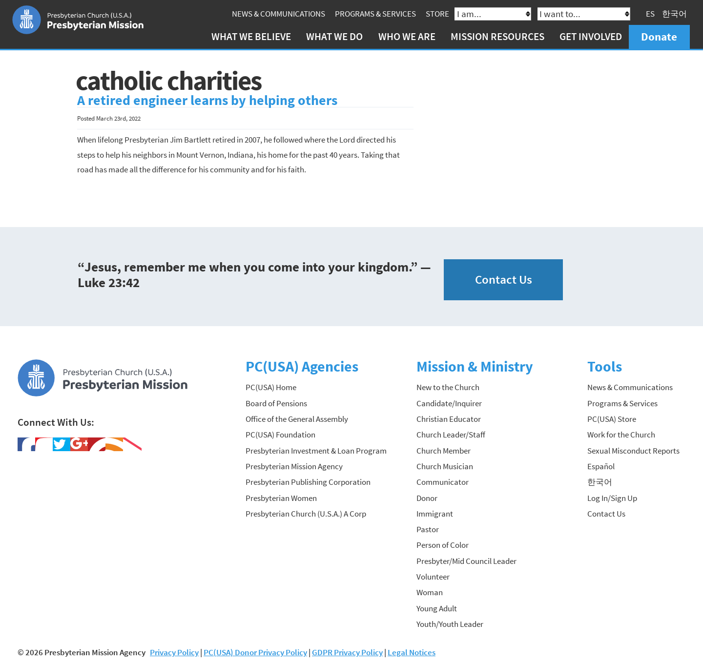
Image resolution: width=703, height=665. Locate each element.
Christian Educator (448, 419)
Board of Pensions (276, 403)
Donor (426, 498)
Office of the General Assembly (297, 419)
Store (437, 13)
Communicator (442, 482)
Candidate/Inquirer (449, 403)
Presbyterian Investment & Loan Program (316, 450)
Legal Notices (411, 652)
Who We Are (406, 36)
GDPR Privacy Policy (347, 652)
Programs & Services (375, 13)
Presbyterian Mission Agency (294, 466)
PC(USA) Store (611, 419)
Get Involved (590, 36)
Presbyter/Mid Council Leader (466, 561)
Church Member (443, 450)
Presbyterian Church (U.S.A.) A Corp (306, 513)
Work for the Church (621, 434)
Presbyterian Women (281, 498)
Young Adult (436, 608)
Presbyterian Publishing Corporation (308, 482)
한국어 (674, 13)
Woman (429, 592)
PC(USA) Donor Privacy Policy (255, 652)
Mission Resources (497, 36)
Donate (659, 36)
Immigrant (434, 513)
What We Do (334, 36)
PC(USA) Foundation (280, 434)
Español (601, 466)
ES (650, 13)
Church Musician (444, 466)
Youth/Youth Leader (449, 624)
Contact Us (503, 279)
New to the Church (447, 387)
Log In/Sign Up (612, 498)
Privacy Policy (174, 652)
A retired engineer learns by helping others (207, 100)
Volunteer (433, 576)
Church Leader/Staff (450, 434)
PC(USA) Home (271, 387)
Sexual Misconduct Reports (633, 450)
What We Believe (251, 36)
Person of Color (442, 545)
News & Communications (278, 13)
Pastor (427, 529)
